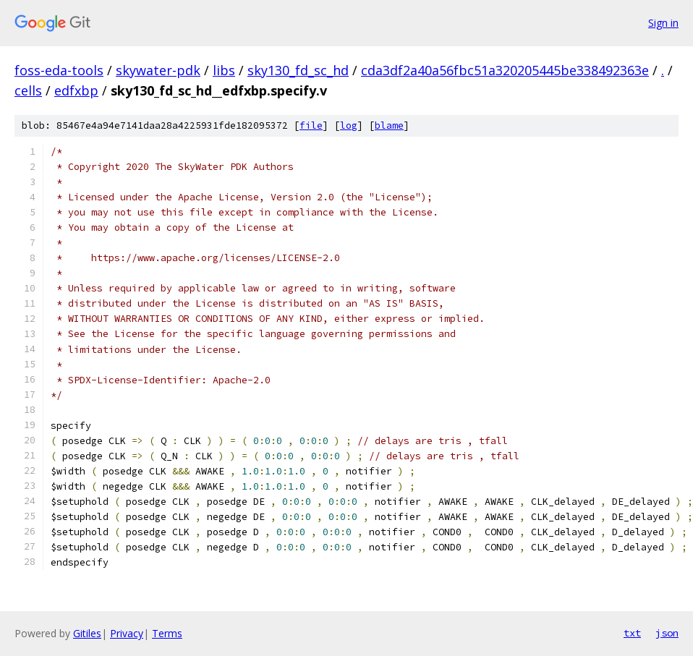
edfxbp (76, 90)
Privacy (126, 633)
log (348, 125)
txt (632, 632)
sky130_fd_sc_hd (298, 70)
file (311, 125)
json (667, 632)
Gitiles (87, 633)
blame (389, 125)
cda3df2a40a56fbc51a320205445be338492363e (505, 70)
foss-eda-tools (58, 70)
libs (224, 70)
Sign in (663, 23)
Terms (167, 633)
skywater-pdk (158, 70)
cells (28, 90)
